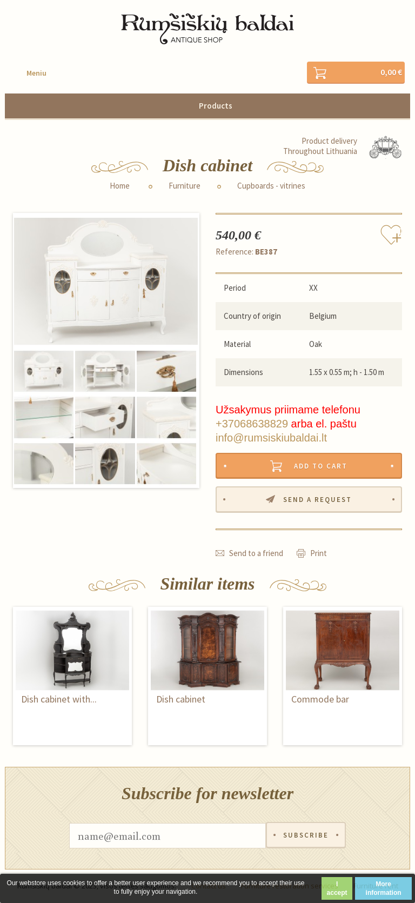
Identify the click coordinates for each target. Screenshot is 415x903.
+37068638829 (252, 424)
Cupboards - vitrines (271, 186)
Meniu (36, 73)
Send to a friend (256, 554)
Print (318, 554)
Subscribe (306, 836)
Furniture (184, 186)
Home (120, 186)
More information (383, 888)
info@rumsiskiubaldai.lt (271, 438)
